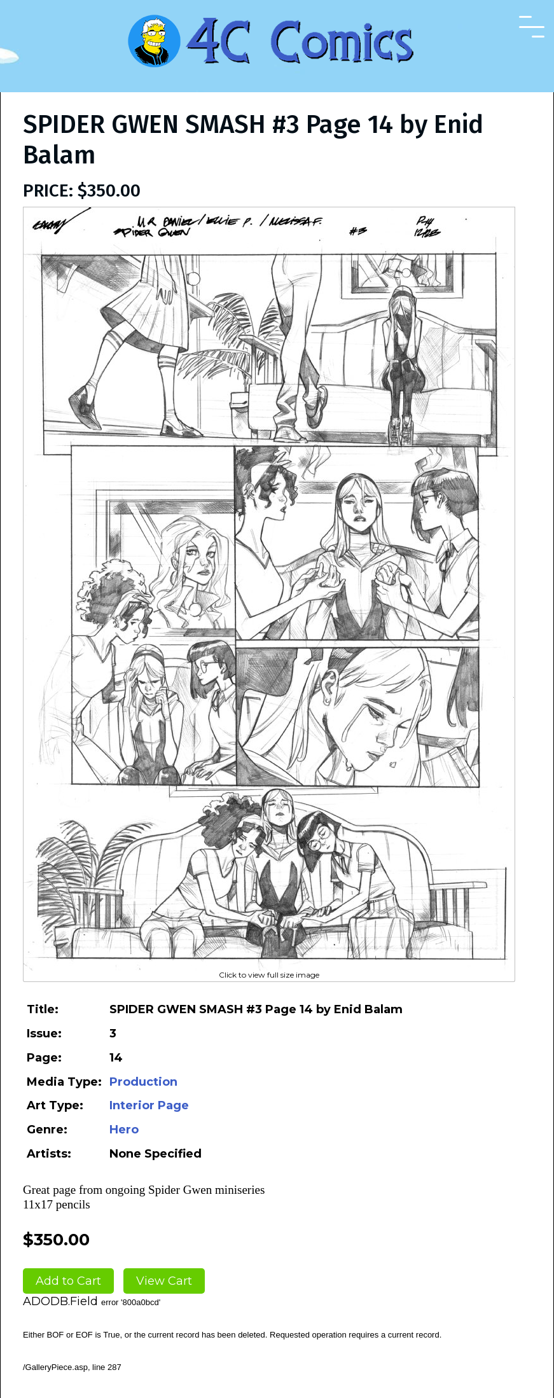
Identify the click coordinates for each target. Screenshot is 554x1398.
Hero (124, 1130)
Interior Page (149, 1105)
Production (143, 1082)
